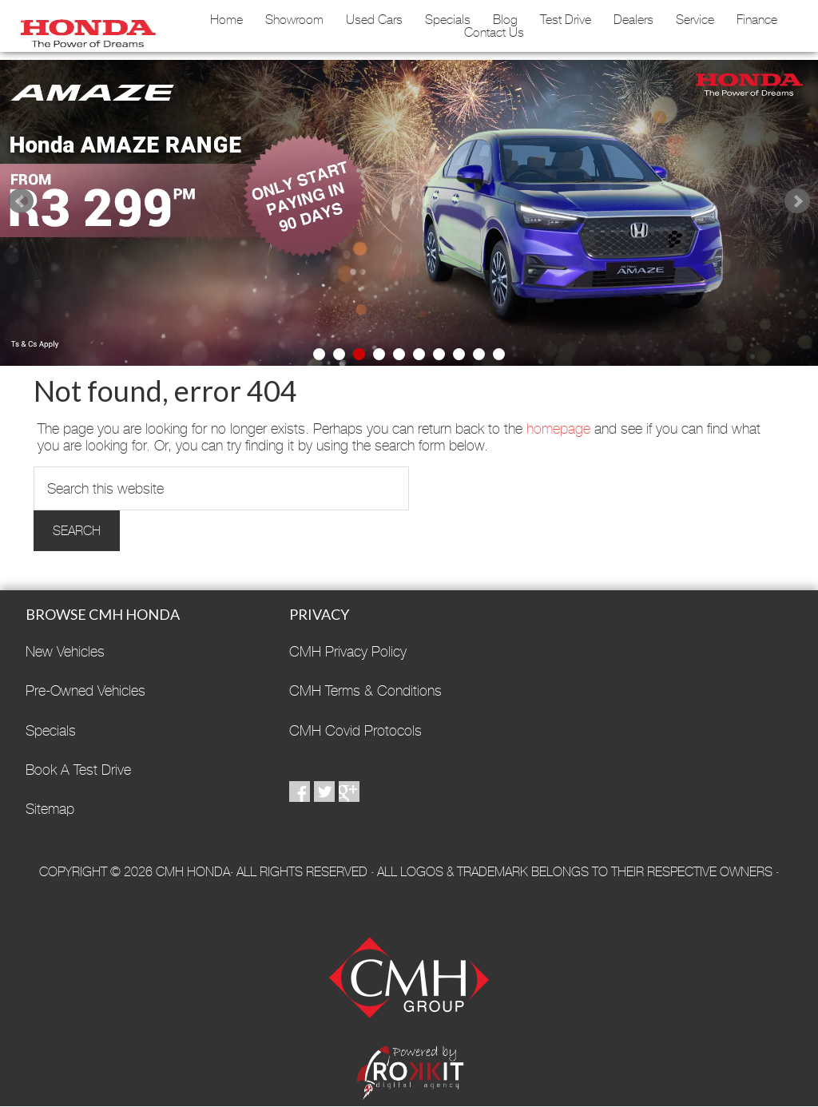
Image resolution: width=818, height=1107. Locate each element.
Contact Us (494, 32)
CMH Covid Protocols (355, 730)
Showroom (294, 20)
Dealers (633, 20)
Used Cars (374, 20)
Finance (757, 20)
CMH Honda (84, 28)
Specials (448, 20)
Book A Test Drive (78, 769)
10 (499, 354)
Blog (505, 20)
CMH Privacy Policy (348, 651)
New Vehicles (65, 651)
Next (797, 201)
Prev (21, 201)
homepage (558, 428)
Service (695, 20)
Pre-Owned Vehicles (85, 690)
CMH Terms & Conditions (365, 690)
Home (226, 20)
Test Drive (565, 20)
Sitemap (50, 808)
